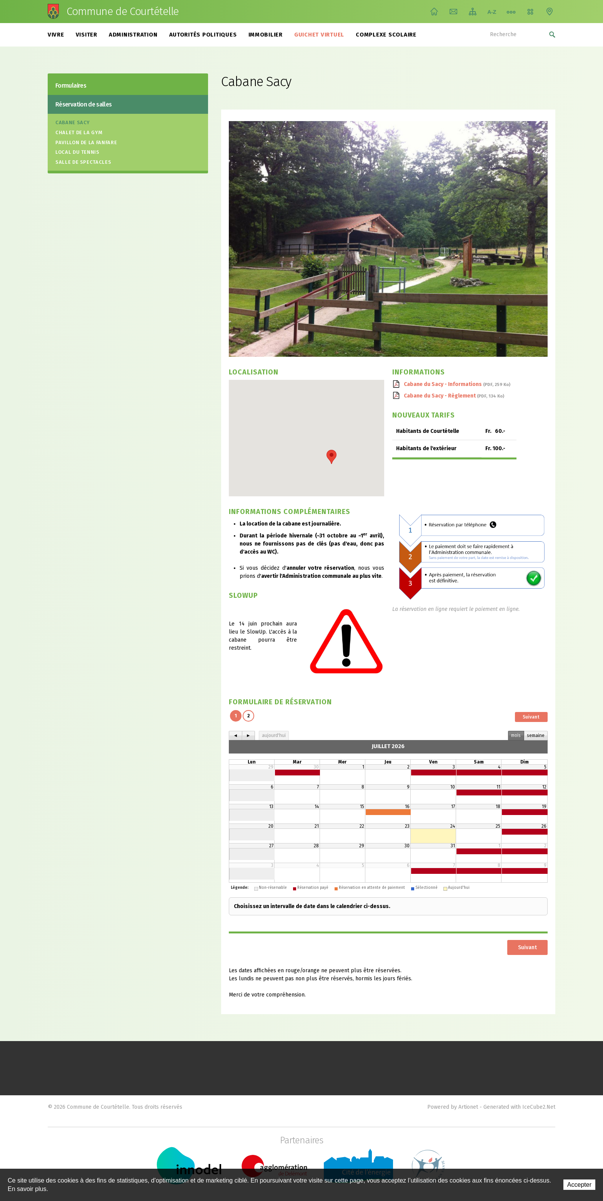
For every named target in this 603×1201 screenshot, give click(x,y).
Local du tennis (77, 152)
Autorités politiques (203, 34)
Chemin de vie (511, 11)
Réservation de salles (83, 104)
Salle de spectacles (83, 162)
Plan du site (472, 11)
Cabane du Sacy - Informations (457, 384)
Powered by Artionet (452, 1107)
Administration (133, 34)
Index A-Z (492, 11)
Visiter (86, 34)
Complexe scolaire (386, 34)
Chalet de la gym (78, 132)
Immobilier (265, 34)
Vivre (56, 34)
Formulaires (70, 85)
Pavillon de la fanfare (86, 142)
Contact (453, 11)
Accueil (434, 11)
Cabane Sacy (72, 122)
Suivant (531, 717)
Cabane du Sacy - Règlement (454, 396)
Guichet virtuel (319, 34)
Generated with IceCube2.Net (519, 1107)
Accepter (579, 1184)
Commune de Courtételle (122, 11)
